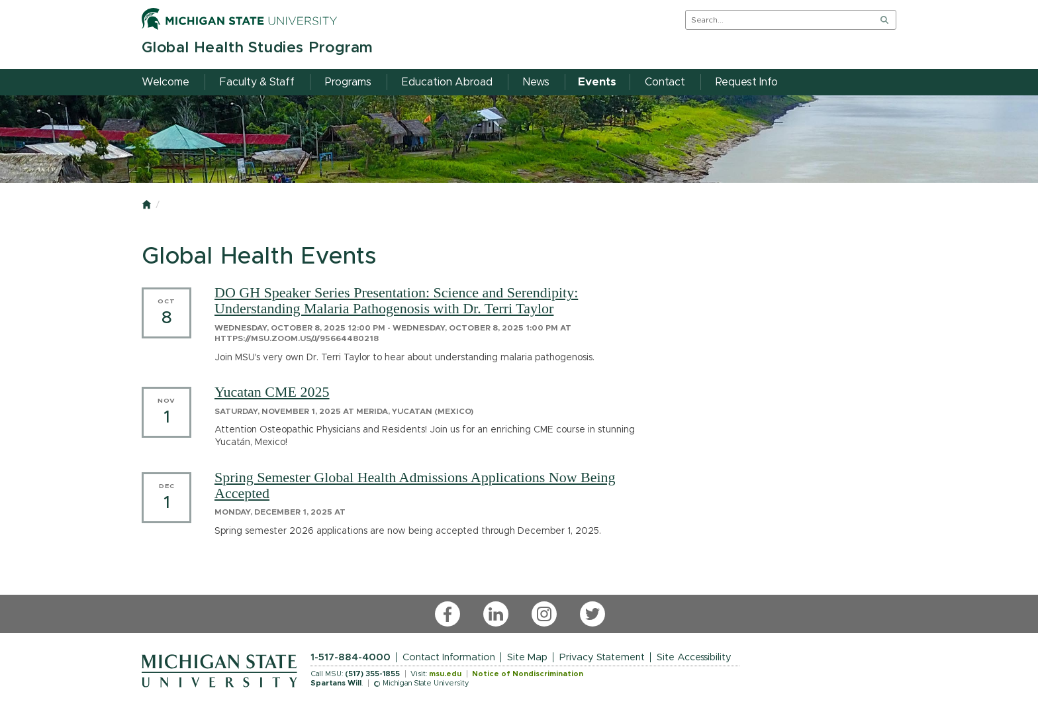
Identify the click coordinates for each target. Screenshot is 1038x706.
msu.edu (445, 674)
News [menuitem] (536, 82)
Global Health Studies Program (257, 48)
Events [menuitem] (597, 82)
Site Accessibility (694, 657)
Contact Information (448, 657)
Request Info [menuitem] (747, 82)
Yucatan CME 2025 (272, 391)
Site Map (527, 657)
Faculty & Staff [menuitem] (257, 82)
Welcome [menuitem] (165, 82)
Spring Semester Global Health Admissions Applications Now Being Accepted (415, 485)
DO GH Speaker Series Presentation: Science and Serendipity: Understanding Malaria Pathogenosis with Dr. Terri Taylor (396, 300)
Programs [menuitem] (348, 82)
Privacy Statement (602, 657)
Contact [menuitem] (665, 82)
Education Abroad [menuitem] (447, 82)
